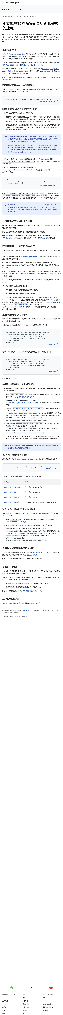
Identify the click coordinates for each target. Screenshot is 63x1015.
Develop (5, 10)
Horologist (6, 300)
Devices (15, 10)
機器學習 (25, 1001)
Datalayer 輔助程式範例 (20, 297)
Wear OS (25, 10)
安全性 (4, 1004)
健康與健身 (26, 1004)
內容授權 (26, 611)
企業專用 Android (7, 1001)
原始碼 (4, 1007)
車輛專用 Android (48, 1007)
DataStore (9, 238)
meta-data (45, 159)
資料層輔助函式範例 (25, 397)
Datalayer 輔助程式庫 (49, 297)
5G (24, 1013)
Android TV (46, 1010)
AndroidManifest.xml (48, 101)
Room (43, 238)
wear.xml (52, 344)
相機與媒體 (26, 1007)
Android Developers (8, 16)
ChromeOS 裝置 (48, 1004)
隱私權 (25, 1010)
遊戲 (24, 998)
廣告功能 (15, 379)
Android (4, 998)
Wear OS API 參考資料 (47, 302)
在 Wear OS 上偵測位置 (29, 555)
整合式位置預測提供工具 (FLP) (41, 553)
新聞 (3, 1010)
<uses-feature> (43, 89)
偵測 (19, 209)
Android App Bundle (17, 54)
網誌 (3, 1013)
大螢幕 (45, 998)
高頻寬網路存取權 (30, 591)
